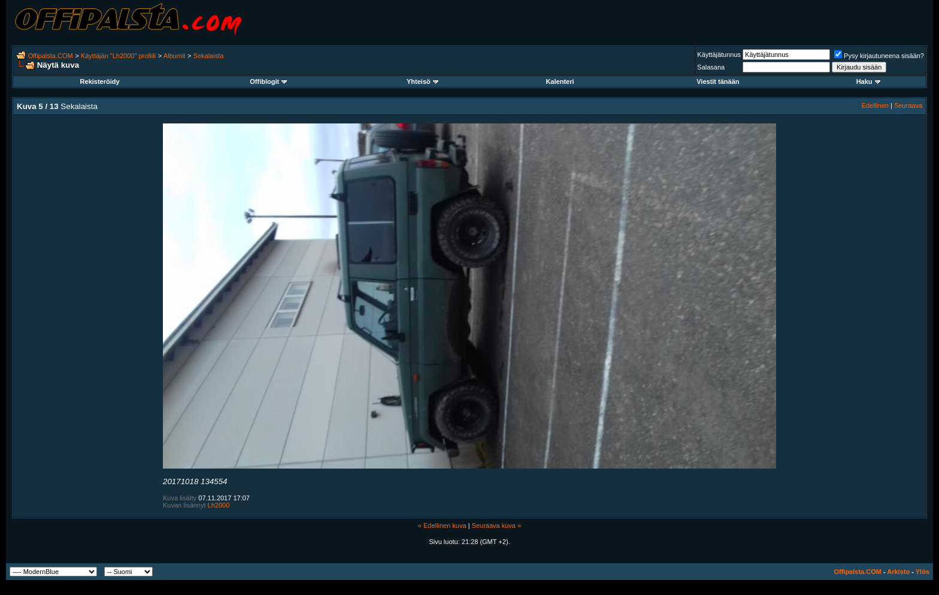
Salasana (711, 67)
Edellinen (875, 105)
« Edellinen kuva (442, 525)
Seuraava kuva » (497, 525)
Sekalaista (208, 55)
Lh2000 (219, 505)
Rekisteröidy (100, 81)
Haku (868, 81)
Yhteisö (422, 81)
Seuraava (908, 105)
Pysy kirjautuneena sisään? (879, 55)
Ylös (922, 571)
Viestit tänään (717, 81)
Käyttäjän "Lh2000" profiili (118, 55)
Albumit (174, 55)
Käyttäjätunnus (719, 54)
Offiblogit (268, 81)
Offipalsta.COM (50, 55)
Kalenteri (560, 81)
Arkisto (898, 571)
